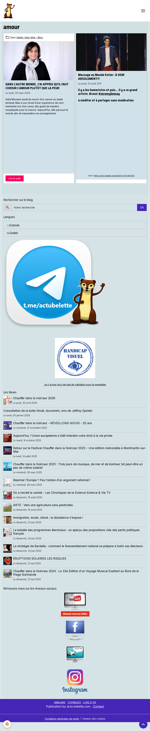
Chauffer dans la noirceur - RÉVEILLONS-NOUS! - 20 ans (52, 423)
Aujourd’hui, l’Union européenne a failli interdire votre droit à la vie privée (62, 435)
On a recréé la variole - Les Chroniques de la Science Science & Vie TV (61, 492)
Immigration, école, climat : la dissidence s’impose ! (48, 517)
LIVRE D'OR (89, 702)
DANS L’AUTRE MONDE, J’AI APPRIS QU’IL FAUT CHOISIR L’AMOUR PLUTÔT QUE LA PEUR (37, 86)
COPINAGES (74, 702)
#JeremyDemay (109, 93)
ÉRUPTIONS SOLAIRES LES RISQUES (39, 558)
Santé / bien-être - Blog (29, 37)
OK (142, 207)
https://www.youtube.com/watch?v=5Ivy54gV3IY (114, 175)
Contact (98, 706)
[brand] (9, 11)
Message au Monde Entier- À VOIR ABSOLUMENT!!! (101, 76)
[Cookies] (7, 724)
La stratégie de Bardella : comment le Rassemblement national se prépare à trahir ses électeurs (78, 546)
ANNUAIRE (59, 702)
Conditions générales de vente (62, 718)
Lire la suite (14, 178)
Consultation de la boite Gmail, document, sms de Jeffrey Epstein (47, 410)
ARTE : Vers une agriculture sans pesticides (43, 505)
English (12, 232)
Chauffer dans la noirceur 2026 (34, 398)
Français (13, 225)
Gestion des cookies (94, 718)
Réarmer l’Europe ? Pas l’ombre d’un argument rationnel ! (52, 480)
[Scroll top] (143, 724)
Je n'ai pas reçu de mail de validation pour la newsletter (75, 384)
